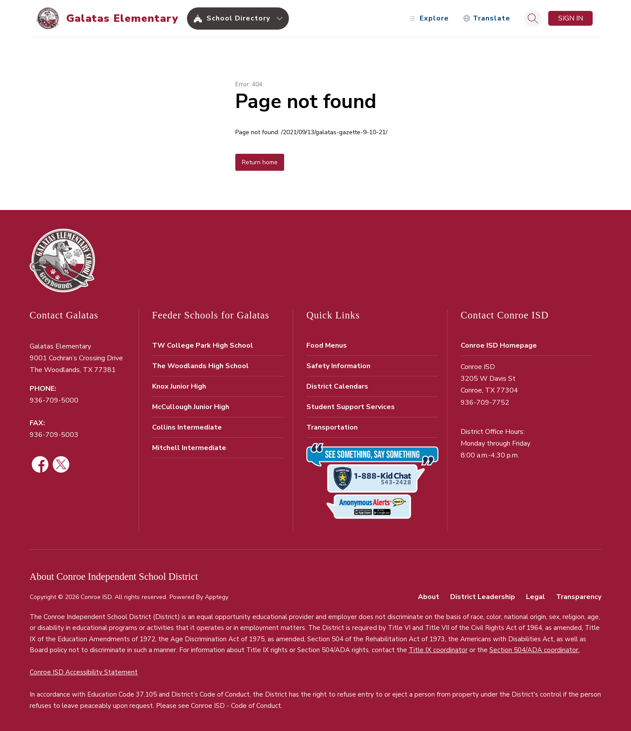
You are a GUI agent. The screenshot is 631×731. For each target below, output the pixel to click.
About (428, 597)
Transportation (332, 427)
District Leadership (482, 597)
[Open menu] (428, 18)
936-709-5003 (54, 435)
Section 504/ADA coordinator (533, 650)
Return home (260, 162)
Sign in (570, 18)
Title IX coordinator (438, 650)
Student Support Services (350, 407)
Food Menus (326, 345)
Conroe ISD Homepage (499, 345)
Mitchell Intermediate (189, 448)
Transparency (578, 597)
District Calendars (337, 386)
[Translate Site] (486, 18)
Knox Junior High (179, 386)
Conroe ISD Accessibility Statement (84, 672)
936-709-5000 (54, 400)
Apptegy (216, 597)
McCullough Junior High (190, 407)
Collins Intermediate (187, 427)
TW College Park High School (202, 345)
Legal (535, 597)
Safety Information (338, 366)
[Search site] (533, 18)
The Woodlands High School (200, 366)
